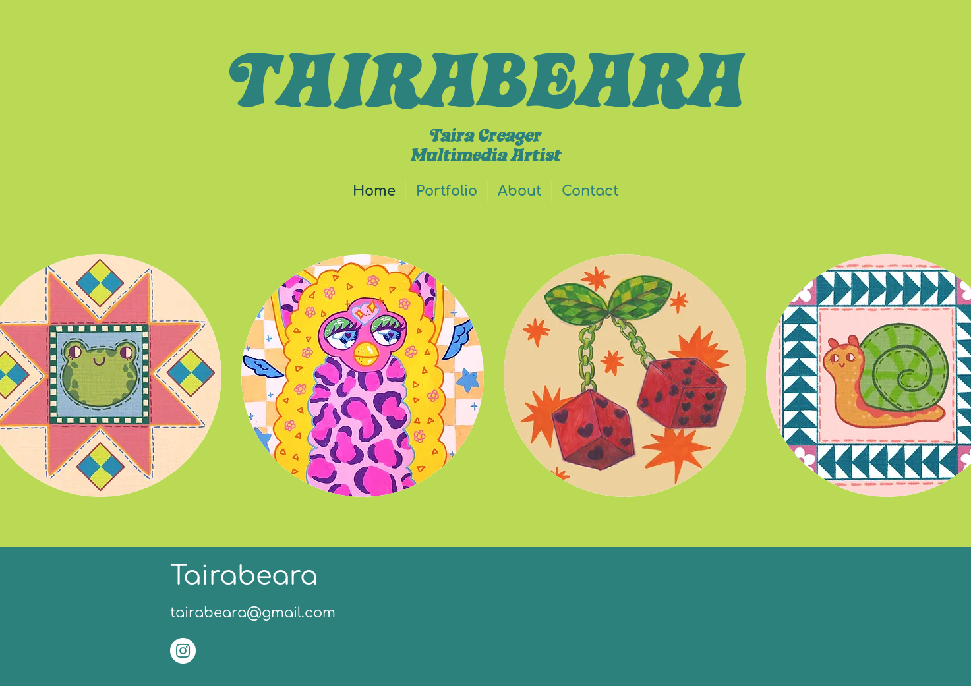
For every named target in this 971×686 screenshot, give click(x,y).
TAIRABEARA (485, 78)
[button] (446, 191)
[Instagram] (183, 651)
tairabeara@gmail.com (253, 613)
